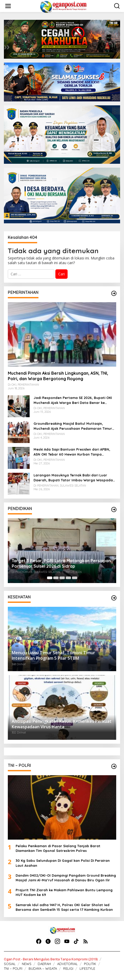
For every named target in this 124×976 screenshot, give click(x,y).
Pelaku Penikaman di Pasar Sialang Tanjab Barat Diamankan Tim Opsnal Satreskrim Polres (58, 848)
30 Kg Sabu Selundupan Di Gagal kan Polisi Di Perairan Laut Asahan (63, 862)
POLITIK (90, 964)
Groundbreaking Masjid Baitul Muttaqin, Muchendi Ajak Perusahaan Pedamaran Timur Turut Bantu (73, 426)
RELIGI (68, 968)
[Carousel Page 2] (55, 578)
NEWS (26, 964)
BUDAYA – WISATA (43, 968)
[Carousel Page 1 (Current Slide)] (49, 578)
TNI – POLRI (13, 968)
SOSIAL (10, 964)
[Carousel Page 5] (74, 578)
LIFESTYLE (87, 968)
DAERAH (44, 964)
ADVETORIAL (67, 964)
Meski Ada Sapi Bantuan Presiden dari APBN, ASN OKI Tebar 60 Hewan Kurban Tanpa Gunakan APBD (72, 451)
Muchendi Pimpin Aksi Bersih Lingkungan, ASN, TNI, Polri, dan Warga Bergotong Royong (58, 376)
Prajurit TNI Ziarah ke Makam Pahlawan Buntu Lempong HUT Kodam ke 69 (64, 892)
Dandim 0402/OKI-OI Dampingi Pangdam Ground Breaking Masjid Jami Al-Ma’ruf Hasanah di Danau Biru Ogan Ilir (66, 877)
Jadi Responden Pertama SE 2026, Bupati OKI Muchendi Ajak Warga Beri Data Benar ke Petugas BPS (73, 400)
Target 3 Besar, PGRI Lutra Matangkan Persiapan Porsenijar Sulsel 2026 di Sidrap (61, 563)
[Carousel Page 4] (68, 578)
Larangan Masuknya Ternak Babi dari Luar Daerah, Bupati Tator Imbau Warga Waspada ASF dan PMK (73, 477)
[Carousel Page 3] (62, 578)
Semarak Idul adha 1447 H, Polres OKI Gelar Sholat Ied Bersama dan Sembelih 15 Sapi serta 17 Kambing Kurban (64, 907)
